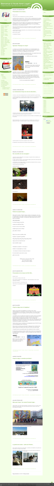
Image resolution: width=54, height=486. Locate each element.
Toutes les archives (47, 112)
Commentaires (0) (33, 38)
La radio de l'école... (4, 48)
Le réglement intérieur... (6, 88)
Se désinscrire (48, 121)
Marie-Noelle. (46, 54)
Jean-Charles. (46, 51)
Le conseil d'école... (4, 81)
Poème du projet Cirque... (19, 211)
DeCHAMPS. (46, 59)
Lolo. (44, 45)
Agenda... (2, 74)
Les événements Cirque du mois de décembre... (25, 91)
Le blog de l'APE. (46, 79)
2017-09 (45, 111)
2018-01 (45, 106)
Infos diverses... (3, 46)
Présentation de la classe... (19, 11)
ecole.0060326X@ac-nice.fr (5, 9)
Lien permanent (27, 38)
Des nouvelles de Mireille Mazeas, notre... (48, 62)
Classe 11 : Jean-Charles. (5, 41)
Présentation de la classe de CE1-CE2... (22, 273)
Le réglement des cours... (6, 87)
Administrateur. (46, 67)
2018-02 (45, 105)
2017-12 (45, 107)
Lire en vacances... (47, 18)
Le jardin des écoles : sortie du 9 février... (23, 444)
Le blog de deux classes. (47, 78)
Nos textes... (3, 54)
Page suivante (26, 473)
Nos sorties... (3, 53)
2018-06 (45, 101)
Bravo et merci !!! (46, 22)
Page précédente (16, 473)
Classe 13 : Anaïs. (4, 43)
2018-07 (45, 100)
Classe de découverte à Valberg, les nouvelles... (48, 48)
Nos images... (3, 51)
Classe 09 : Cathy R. (4, 38)
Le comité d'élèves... (4, 85)
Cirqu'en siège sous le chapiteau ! (21, 307)
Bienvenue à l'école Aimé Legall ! (16, 4)
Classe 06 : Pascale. (4, 34)
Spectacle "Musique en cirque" (20, 45)
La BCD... (2, 47)
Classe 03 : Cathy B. (4, 29)
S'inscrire (48, 120)
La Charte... (4, 76)
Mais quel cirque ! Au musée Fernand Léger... (24, 402)
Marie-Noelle (46, 61)
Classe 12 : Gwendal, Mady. (5, 42)
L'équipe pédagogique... (5, 82)
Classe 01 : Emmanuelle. (5, 25)
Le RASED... (3, 80)
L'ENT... (45, 12)
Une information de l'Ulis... (48, 23)
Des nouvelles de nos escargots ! (21, 153)
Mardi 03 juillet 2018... (47, 24)
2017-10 (45, 110)
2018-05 (45, 102)
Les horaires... (4, 78)
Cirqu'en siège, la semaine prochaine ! (22, 358)
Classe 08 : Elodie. (4, 37)
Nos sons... (3, 52)
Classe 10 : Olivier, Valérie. (5, 40)
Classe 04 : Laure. (4, 30)
